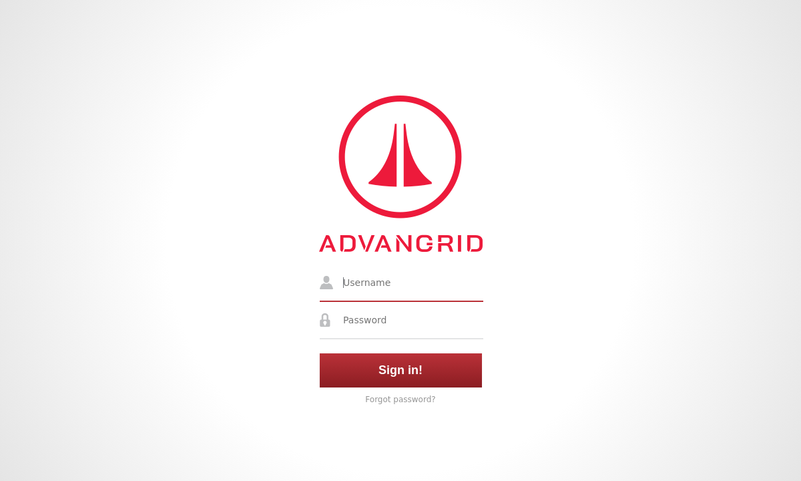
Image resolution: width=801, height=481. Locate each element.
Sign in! (400, 370)
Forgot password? (400, 399)
